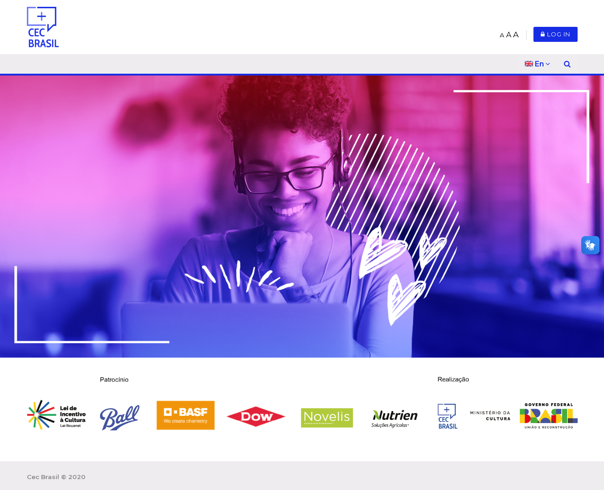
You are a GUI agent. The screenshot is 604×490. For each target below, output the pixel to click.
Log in (555, 34)
